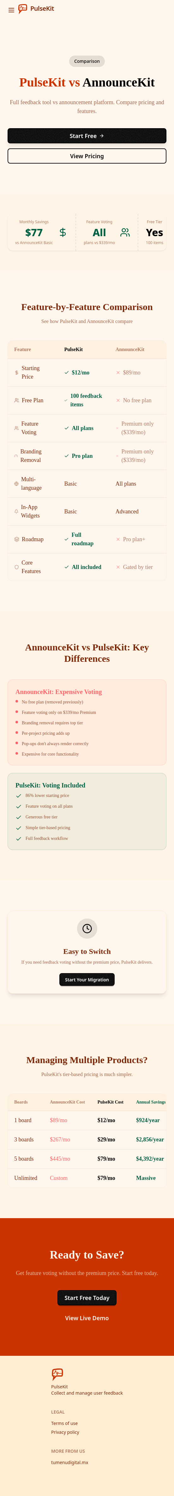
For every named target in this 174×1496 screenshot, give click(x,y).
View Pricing (87, 156)
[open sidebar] (11, 10)
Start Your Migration (87, 980)
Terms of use (64, 1423)
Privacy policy (65, 1432)
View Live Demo (87, 1318)
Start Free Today (86, 1298)
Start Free (87, 136)
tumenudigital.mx (69, 1462)
